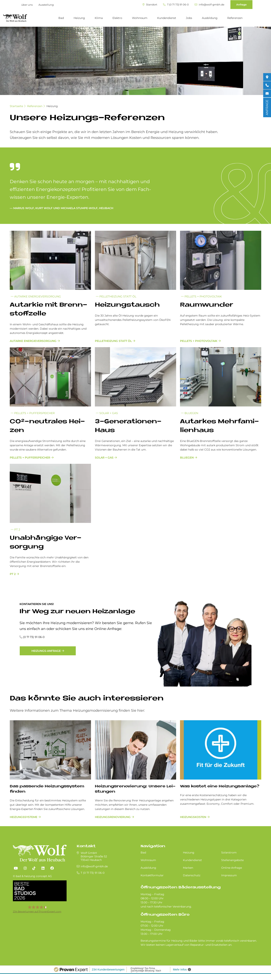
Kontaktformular (152, 875)
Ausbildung (210, 18)
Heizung (79, 18)
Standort (150, 4)
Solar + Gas (107, 413)
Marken (188, 867)
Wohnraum (139, 18)
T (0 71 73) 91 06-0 (176, 4)
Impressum (229, 875)
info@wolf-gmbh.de (209, 4)
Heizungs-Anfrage (46, 651)
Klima (99, 18)
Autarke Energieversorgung (36, 296)
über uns (27, 4)
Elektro (117, 18)
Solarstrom (229, 852)
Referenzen (234, 18)
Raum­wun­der (206, 305)
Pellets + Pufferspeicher (33, 413)
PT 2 (15, 529)
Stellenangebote (232, 860)
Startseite (16, 106)
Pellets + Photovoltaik (201, 296)
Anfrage (241, 4)
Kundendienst (166, 18)
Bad (61, 18)
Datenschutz (191, 875)
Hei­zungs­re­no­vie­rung (113, 817)
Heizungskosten (193, 817)
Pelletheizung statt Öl (116, 296)
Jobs (189, 18)
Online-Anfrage (231, 867)
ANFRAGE (267, 107)
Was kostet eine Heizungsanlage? (219, 786)
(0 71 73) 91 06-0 (34, 637)
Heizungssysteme (23, 817)
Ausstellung (46, 4)
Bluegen (189, 413)
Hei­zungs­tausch (127, 305)
